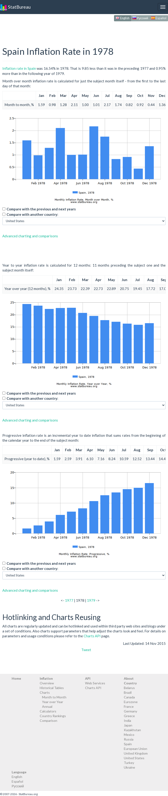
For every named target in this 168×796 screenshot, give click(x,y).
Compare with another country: (32, 214)
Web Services (95, 683)
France (129, 706)
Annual (47, 706)
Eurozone (131, 702)
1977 (69, 600)
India (127, 721)
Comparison (48, 721)
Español (158, 18)
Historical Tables (52, 688)
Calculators (48, 711)
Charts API (92, 636)
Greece (129, 716)
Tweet (86, 650)
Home (16, 678)
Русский (140, 18)
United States (134, 758)
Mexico (129, 735)
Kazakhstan (132, 730)
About (129, 678)
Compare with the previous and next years (41, 209)
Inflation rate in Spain (19, 68)
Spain (128, 744)
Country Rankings (53, 716)
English (122, 18)
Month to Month (54, 697)
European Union (135, 749)
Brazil (128, 692)
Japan (128, 725)
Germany (130, 711)
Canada (129, 697)
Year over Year (52, 702)
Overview (47, 683)
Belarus (129, 688)
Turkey (129, 763)
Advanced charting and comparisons (30, 236)
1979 (91, 600)
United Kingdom (136, 753)
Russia (128, 739)
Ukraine (129, 767)
